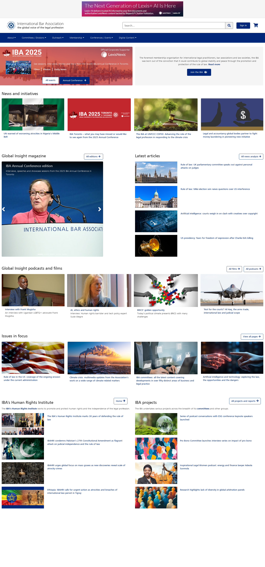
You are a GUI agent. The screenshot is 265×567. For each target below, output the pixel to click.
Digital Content (126, 38)
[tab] (52, 156)
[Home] (38, 25)
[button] (4, 209)
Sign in (243, 25)
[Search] (229, 25)
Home (119, 401)
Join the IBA (199, 72)
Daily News (60, 69)
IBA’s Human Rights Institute (21, 409)
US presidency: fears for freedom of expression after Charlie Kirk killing (217, 238)
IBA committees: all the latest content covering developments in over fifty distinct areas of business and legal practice (165, 380)
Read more (214, 64)
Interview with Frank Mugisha (20, 309)
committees (203, 409)
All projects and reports (243, 401)
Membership (76, 38)
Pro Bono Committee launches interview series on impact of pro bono (216, 441)
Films (37, 69)
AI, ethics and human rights (84, 310)
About (10, 38)
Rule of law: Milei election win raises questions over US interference (215, 189)
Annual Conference (72, 80)
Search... (129, 25)
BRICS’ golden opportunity (150, 310)
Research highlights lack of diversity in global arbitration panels (212, 490)
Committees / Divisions (33, 38)
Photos (47, 69)
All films (234, 269)
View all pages (252, 336)
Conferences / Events (100, 38)
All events (50, 80)
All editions (93, 156)
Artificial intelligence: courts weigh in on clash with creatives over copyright (219, 213)
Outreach (57, 38)
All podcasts (253, 269)
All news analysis (251, 156)
